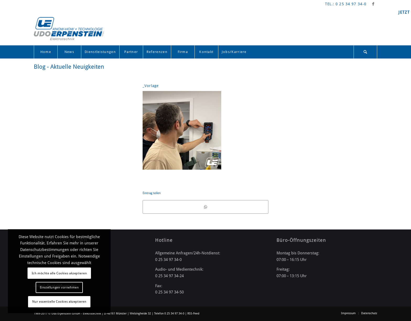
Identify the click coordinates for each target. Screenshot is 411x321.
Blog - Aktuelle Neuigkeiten (69, 66)
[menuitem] (45, 51)
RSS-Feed (193, 313)
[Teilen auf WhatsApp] (205, 206)
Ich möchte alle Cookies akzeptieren (59, 273)
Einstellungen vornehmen (59, 287)
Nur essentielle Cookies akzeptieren (59, 301)
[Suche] (365, 51)
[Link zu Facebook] (373, 4)
